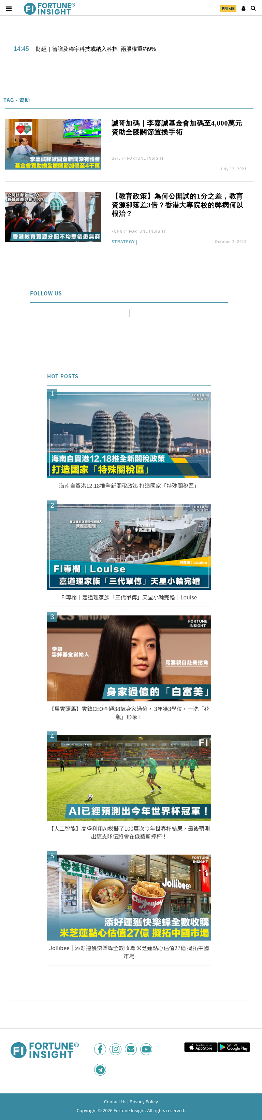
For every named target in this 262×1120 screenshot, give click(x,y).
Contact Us (115, 1101)
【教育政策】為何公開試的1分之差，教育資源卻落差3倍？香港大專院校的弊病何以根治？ (178, 205)
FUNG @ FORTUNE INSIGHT (139, 231)
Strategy (123, 242)
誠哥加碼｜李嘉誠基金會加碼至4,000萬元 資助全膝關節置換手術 (177, 127)
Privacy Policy (144, 1101)
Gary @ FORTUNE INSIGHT (138, 158)
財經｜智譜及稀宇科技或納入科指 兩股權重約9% (96, 49)
